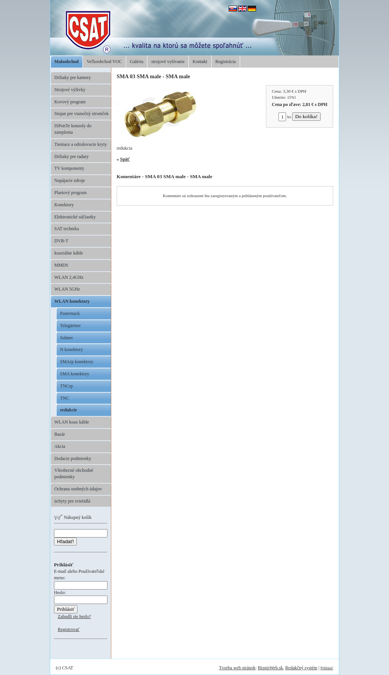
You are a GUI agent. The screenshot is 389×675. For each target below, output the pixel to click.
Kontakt (200, 61)
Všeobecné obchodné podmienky (73, 473)
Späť (125, 159)
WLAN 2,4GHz (69, 277)
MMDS (61, 265)
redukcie (68, 410)
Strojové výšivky (69, 89)
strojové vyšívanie (168, 61)
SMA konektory (74, 373)
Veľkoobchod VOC (104, 61)
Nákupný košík (73, 517)
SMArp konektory (76, 361)
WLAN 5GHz (67, 289)
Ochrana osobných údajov (78, 489)
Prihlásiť (327, 668)
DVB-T (61, 240)
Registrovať (68, 629)
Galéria (136, 61)
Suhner (66, 337)
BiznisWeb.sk (270, 667)
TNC (64, 398)
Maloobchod (66, 61)
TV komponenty (69, 168)
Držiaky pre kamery (72, 77)
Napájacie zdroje (69, 180)
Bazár (59, 434)
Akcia (59, 446)
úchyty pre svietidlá (72, 501)
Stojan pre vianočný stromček (81, 113)
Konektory (64, 204)
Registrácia (225, 61)
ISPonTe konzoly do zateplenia (73, 129)
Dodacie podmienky (72, 458)
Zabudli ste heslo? (74, 616)
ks (284, 116)
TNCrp (66, 386)
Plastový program (70, 192)
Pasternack (70, 313)
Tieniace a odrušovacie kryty (80, 144)
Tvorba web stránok (237, 667)
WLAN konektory (72, 301)
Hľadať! (65, 541)
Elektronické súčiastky (75, 217)
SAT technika (66, 228)
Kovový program (69, 101)
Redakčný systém (301, 667)
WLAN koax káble (71, 422)
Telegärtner (70, 325)
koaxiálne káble (68, 253)
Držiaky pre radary (71, 156)
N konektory (71, 349)
